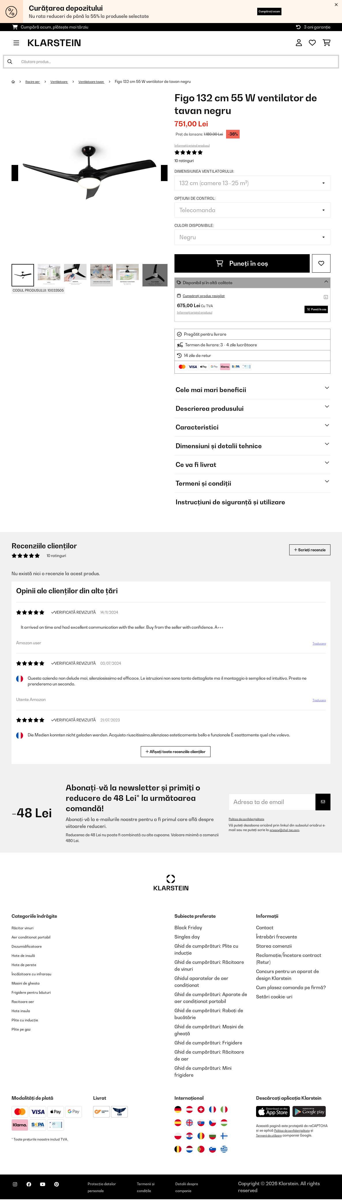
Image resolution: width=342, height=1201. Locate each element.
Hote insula (24, 1012)
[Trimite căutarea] (9, 61)
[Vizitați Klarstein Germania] (177, 1111)
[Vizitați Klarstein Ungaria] (224, 1124)
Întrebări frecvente (276, 938)
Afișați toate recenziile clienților (178, 753)
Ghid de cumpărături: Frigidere (208, 1044)
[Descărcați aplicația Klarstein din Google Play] (309, 1113)
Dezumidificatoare (32, 948)
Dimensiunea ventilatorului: (204, 171)
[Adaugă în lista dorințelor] (321, 263)
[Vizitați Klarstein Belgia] (177, 1150)
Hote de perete (28, 966)
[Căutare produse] (171, 62)
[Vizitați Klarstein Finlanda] (224, 1137)
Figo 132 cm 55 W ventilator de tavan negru (170, 81)
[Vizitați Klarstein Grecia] (224, 1151)
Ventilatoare (66, 81)
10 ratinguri (184, 160)
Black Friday (188, 929)
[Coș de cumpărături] (326, 43)
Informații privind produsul (192, 145)
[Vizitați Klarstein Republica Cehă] (212, 1124)
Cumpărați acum (260, 11)
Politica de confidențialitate (250, 821)
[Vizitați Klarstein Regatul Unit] (189, 1124)
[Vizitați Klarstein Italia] (224, 1111)
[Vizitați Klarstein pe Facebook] (36, 1189)
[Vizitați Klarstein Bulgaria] (212, 1137)
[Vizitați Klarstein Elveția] (201, 1111)
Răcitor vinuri (26, 929)
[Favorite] (312, 43)
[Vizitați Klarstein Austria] (189, 1111)
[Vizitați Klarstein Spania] (177, 1124)
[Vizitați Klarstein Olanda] (189, 1150)
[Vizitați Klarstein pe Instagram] (17, 1189)
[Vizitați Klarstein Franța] (212, 1111)
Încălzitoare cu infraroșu (38, 975)
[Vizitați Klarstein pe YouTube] (54, 1189)
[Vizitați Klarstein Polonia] (177, 1137)
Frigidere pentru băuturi (38, 994)
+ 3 (155, 275)
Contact (264, 929)
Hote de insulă (27, 957)
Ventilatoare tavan (104, 81)
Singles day (187, 938)
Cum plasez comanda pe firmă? (291, 989)
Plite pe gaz (24, 1030)
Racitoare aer (27, 1003)
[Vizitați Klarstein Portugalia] (201, 1150)
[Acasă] (19, 81)
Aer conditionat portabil (37, 938)
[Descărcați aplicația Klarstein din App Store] (273, 1113)
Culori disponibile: (194, 225)
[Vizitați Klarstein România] (201, 1137)
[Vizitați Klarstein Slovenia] (212, 1150)
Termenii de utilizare (272, 1137)
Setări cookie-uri (274, 998)
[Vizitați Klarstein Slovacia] (201, 1124)
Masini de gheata (30, 984)
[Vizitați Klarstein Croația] (189, 1137)
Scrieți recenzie (303, 551)
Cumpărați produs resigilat (208, 295)
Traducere (316, 647)
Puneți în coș (242, 263)
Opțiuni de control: (194, 198)
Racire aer (35, 81)
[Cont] (299, 43)
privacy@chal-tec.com (287, 832)
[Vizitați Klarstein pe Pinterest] (72, 1189)
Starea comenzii (274, 948)
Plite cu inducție (29, 1021)
